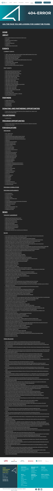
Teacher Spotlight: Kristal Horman (12, 329)
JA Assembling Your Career (10, 202)
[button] (36, 489)
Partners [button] (43, 467)
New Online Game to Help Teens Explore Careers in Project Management (19, 383)
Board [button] (22, 478)
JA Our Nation (8, 177)
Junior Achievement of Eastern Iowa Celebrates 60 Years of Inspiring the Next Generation (22, 341)
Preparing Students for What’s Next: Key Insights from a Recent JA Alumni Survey (21, 258)
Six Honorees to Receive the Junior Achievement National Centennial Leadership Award (22, 408)
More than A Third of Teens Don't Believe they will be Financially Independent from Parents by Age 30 (25, 363)
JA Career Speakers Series (10, 144)
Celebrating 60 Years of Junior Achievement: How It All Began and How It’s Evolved (21, 281)
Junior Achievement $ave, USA (11, 206)
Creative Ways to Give (9, 100)
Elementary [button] (33, 476)
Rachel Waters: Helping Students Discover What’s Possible (16, 259)
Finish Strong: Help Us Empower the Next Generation (15, 325)
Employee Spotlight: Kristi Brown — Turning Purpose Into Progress (18, 313)
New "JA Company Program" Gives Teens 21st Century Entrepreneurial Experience (21, 428)
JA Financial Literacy (9, 161)
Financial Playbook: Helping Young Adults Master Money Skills (17, 303)
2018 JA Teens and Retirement (11, 221)
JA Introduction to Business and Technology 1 (14, 162)
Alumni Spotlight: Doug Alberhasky (12, 266)
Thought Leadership (10, 215)
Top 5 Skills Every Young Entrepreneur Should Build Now (16, 327)
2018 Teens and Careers (10, 223)
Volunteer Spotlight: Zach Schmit (11, 262)
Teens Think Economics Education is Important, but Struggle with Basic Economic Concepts (23, 393)
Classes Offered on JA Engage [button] (25, 470)
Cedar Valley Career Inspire (10, 80)
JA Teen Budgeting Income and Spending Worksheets (16, 201)
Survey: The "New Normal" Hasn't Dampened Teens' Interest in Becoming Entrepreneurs (22, 391)
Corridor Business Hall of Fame (11, 85)
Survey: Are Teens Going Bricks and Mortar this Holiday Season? (17, 427)
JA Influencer (8, 205)
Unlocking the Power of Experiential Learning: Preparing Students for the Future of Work (22, 306)
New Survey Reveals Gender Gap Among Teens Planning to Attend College (20, 432)
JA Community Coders (9, 146)
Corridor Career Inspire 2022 (10, 86)
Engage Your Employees (10, 101)
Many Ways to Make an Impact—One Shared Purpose (16, 237)
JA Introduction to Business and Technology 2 (14, 164)
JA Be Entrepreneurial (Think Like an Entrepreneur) (15, 138)
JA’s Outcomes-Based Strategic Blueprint (13, 253)
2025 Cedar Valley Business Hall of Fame (13, 73)
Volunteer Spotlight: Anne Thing (11, 335)
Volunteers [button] (23, 467)
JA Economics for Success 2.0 (11, 152)
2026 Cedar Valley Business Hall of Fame (13, 55)
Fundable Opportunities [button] (44, 469)
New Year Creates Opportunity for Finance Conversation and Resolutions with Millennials (22, 435)
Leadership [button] (23, 475)
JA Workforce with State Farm (11, 311)
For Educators (9, 128)
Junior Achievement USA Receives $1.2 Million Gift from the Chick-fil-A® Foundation (21, 400)
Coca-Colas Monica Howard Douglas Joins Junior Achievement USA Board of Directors (22, 412)
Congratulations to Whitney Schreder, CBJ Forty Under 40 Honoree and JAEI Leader (22, 298)
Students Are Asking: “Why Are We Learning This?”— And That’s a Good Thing (20, 299)
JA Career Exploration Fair (10, 142)
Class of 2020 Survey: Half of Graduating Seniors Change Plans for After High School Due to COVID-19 (25, 343)
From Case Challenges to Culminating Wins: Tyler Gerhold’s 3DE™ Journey (20, 242)
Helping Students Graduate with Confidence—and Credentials (17, 326)
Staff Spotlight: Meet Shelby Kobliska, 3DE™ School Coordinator (17, 293)
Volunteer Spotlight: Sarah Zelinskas (12, 277)
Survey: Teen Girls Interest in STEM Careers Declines (15, 404)
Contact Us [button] (5, 479)
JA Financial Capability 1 (9, 158)
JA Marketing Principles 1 (10, 170)
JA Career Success (9, 145)
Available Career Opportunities (11, 45)
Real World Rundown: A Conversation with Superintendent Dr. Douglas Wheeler (21, 309)
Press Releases (8, 338)
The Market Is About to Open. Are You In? (13, 251)
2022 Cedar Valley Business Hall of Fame (13, 70)
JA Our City (7, 173)
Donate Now (38, 2)
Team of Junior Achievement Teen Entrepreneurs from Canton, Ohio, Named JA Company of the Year (25, 403)
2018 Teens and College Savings (11, 224)
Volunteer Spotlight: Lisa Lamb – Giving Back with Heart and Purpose (18, 323)
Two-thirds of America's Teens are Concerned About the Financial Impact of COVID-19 (22, 377)
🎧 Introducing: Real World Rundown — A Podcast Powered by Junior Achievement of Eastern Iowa (25, 310)
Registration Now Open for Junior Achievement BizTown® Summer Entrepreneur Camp (22, 241)
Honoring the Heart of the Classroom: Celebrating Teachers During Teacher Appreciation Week (24, 333)
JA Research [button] (23, 481)
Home (10, 2)
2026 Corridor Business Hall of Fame (12, 57)
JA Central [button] (15, 490)
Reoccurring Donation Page (10, 112)
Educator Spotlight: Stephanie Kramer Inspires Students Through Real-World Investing (22, 249)
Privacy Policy (8, 41)
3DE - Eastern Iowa (9, 133)
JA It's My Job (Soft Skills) (10, 168)
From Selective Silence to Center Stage (13, 287)
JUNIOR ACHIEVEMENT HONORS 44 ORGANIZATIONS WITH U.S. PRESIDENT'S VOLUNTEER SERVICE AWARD (27, 387)
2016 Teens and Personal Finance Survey (13, 217)
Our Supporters (8, 104)
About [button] (22, 474)
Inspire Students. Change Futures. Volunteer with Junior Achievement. (19, 291)
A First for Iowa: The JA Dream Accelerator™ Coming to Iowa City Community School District (23, 319)
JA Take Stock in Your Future (11, 182)
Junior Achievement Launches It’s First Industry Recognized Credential (19, 294)
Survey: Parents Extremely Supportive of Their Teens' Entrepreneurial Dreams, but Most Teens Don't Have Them (27, 424)
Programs (21, 2)
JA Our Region (8, 178)
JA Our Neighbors (8, 193)
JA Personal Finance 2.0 (10, 181)
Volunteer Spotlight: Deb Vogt (11, 278)
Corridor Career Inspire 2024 (10, 88)
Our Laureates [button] (24, 485)
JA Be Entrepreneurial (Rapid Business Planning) (14, 137)
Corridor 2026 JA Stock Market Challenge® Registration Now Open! (18, 59)
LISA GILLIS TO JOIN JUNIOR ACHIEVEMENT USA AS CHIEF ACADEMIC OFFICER (21, 451)
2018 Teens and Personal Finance (11, 225)
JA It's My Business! (9, 165)
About (15, 2)
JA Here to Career (8, 197)
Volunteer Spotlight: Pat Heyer (11, 334)
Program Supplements (11, 190)
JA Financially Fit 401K (9, 92)
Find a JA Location (45, 477)
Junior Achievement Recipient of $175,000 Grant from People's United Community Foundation (23, 425)
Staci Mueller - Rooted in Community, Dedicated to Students (17, 245)
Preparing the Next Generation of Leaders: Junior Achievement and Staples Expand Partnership (24, 239)
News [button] (22, 484)
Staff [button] (22, 476)
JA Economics (8, 150)
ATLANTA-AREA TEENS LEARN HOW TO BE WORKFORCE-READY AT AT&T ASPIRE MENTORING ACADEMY (26, 385)
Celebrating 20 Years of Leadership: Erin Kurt (14, 321)
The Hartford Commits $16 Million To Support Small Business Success (18, 389)
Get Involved (47, 2)
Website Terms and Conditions (11, 40)
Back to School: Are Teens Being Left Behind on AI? (15, 302)
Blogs (6, 233)
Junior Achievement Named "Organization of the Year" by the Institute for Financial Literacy (23, 388)
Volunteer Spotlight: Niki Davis (11, 295)
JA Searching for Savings (10, 203)
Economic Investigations (10, 207)
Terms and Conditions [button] (7, 488)
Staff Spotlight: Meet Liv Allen (11, 279)
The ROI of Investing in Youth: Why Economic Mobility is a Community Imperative (21, 282)
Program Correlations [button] (33, 472)
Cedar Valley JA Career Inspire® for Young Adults (14, 84)
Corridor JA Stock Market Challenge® (12, 89)
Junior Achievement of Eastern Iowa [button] (45, 476)
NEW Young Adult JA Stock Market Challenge (14, 65)
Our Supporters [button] (44, 470)
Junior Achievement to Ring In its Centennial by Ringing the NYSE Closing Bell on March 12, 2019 (24, 356)
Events (26, 2)
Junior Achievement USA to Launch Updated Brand (15, 384)
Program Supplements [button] (34, 470)
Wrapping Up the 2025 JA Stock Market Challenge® (15, 330)
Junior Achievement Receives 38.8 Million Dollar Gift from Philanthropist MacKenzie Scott (22, 357)
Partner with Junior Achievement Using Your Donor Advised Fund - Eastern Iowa (21, 111)
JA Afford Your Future (9, 209)
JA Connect (7, 199)
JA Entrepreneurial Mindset (10, 153)
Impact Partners (8, 105)
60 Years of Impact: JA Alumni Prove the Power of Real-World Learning (19, 290)
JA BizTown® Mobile (9, 61)
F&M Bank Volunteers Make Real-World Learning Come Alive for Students (19, 271)
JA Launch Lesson (8, 169)
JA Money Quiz (8, 195)
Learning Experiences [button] (34, 475)
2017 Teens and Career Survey (11, 220)
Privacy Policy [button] (14, 488)
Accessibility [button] (19, 488)
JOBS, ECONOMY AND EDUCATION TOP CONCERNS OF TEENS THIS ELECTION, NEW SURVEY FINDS (25, 449)
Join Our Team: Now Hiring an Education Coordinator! (15, 314)
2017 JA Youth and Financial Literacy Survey (13, 219)
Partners (6, 98)
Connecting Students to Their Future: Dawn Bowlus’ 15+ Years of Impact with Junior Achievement (24, 243)
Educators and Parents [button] (34, 468)
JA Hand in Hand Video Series (11, 198)
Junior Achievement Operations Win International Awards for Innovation (19, 361)
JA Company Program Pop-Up (11, 149)
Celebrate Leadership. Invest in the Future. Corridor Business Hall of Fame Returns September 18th (24, 307)
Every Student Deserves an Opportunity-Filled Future (15, 37)
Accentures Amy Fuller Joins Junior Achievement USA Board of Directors (20, 401)
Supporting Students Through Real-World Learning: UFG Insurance (18, 257)
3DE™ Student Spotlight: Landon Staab (13, 270)
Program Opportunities (13, 121)
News (32, 2)
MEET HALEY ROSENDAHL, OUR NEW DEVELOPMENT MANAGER (18, 267)
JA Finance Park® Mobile (10, 63)
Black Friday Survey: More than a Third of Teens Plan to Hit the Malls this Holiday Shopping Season (24, 392)
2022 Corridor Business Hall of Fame (12, 72)
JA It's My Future (8, 166)
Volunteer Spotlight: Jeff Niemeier (12, 263)
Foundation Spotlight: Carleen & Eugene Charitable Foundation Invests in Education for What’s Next (25, 269)
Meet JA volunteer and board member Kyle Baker (15, 254)
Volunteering (8, 115)
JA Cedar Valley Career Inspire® (11, 62)
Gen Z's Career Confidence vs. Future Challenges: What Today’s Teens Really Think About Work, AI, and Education (27, 297)
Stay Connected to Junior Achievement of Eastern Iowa (16, 301)
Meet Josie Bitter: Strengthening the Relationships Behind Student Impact (20, 250)
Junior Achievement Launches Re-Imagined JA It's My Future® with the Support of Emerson (23, 355)
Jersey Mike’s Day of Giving (10, 94)
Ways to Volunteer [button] (25, 468)
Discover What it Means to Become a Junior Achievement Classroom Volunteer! (21, 123)
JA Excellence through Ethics (11, 154)
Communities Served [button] (23, 480)
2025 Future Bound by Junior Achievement (13, 317)
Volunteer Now (8, 118)
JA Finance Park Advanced (10, 157)
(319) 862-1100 (5, 480)
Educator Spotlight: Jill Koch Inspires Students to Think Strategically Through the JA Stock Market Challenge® (26, 246)
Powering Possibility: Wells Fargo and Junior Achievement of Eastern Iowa (19, 289)
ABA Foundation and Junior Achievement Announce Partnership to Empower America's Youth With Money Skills (27, 349)
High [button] (32, 479)
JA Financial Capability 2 (10, 160)
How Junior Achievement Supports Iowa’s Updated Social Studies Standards (20, 238)
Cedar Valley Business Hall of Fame (12, 78)
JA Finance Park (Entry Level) (11, 156)
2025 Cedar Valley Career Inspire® (12, 74)
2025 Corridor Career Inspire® (11, 77)
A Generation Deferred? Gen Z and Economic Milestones (16, 229)
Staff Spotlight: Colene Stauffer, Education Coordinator (16, 274)
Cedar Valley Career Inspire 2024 (11, 82)
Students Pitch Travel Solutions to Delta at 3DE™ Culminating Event (18, 331)
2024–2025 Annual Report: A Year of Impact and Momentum (17, 275)
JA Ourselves (7, 180)
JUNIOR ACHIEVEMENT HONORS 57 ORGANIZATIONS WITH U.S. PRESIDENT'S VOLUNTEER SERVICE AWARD (27, 423)
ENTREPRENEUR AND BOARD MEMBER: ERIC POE (15, 255)
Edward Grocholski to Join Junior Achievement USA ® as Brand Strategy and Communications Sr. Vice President (27, 433)
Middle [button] (32, 477)
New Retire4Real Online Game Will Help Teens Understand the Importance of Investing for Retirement (25, 381)
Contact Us (7, 44)
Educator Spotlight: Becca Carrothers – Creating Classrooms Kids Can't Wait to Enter (21, 318)
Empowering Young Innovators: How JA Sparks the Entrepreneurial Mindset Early (21, 273)
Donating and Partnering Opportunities (21, 108)
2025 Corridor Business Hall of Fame (12, 76)
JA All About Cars (8, 134)
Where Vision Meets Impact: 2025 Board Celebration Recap (17, 315)
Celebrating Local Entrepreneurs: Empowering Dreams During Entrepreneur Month (21, 286)
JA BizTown (7, 140)
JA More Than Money (9, 172)
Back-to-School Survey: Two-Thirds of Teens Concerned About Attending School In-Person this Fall (24, 367)
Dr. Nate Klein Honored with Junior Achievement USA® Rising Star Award (19, 305)
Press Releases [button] (24, 483)
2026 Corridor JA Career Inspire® (11, 58)
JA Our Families (8, 176)
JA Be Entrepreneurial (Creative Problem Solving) (15, 136)
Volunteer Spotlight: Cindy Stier (11, 265)
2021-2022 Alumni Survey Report (11, 227)
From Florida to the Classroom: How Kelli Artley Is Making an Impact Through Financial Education (24, 235)
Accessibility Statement (9, 43)
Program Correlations (11, 187)
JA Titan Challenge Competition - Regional (13, 93)
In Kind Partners (8, 103)
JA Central (7, 39)
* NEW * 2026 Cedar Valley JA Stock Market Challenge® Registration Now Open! (21, 54)
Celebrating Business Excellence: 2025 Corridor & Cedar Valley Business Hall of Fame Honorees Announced (26, 322)
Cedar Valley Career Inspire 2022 (11, 81)
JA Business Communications (11, 141)
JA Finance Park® (8, 90)
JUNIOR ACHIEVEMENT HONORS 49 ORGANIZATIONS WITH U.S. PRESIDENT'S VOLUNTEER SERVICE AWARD (27, 373)
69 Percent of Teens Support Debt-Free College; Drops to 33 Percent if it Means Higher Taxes (23, 353)
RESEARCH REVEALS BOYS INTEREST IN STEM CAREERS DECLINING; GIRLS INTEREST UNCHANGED (25, 421)
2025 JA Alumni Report (9, 228)
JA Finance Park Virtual (9, 124)
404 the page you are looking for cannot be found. (26, 24)
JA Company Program (9, 148)
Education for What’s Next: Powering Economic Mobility (16, 261)
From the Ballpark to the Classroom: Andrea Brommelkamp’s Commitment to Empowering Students (25, 247)
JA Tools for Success (9, 184)
